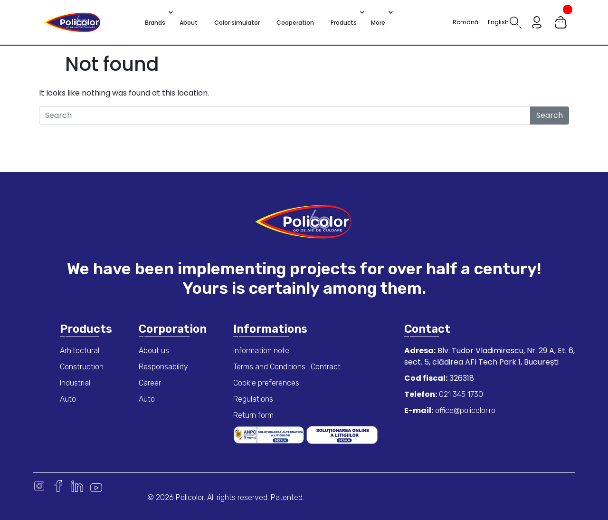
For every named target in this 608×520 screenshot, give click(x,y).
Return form (253, 415)
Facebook (58, 486)
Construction (82, 366)
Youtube (96, 486)
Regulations (253, 399)
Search (549, 115)
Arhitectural (79, 350)
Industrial (75, 382)
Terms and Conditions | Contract (287, 366)
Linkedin (77, 486)
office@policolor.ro (464, 410)
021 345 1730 (460, 394)
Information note (261, 350)
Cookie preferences (266, 382)
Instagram (39, 486)
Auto (68, 399)
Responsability (163, 366)
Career (150, 382)
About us (154, 350)
